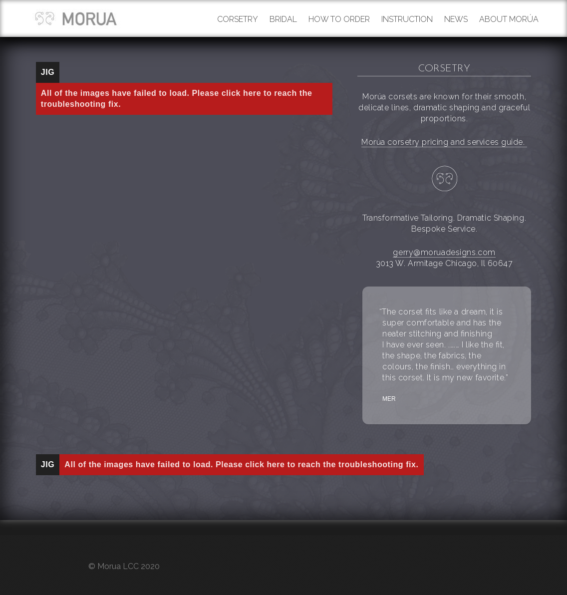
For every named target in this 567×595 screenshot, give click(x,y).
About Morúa (509, 19)
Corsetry (237, 19)
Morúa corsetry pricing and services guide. (444, 142)
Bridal (283, 19)
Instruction (407, 19)
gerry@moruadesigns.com (444, 252)
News (456, 19)
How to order (339, 19)
